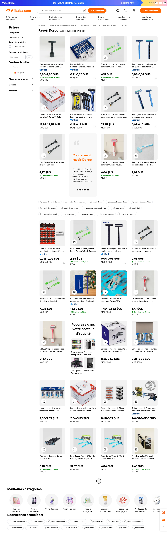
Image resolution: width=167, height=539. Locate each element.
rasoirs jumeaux (77, 521)
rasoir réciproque (56, 521)
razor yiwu (118, 208)
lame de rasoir (51, 528)
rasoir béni (113, 521)
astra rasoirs (15, 528)
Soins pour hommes (88, 25)
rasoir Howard (86, 214)
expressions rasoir (48, 214)
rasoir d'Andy (36, 521)
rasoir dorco (96, 202)
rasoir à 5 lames (106, 214)
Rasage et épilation (110, 25)
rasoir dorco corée (69, 208)
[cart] (126, 11)
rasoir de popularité (133, 521)
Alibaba (41, 25)
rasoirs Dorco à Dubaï (117, 202)
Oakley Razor (105, 528)
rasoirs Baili (97, 521)
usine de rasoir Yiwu (141, 202)
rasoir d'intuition (17, 521)
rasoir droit (138, 528)
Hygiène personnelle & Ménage (62, 25)
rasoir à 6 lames (48, 208)
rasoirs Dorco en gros (75, 202)
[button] (85, 10)
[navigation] (21, 253)
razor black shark (127, 214)
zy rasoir (122, 528)
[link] (163, 512)
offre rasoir (88, 528)
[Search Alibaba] (60, 10)
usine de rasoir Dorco (50, 202)
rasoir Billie (68, 214)
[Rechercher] (97, 10)
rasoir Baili (134, 208)
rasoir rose (32, 528)
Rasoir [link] (125, 25)
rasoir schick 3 (70, 528)
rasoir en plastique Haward (95, 208)
